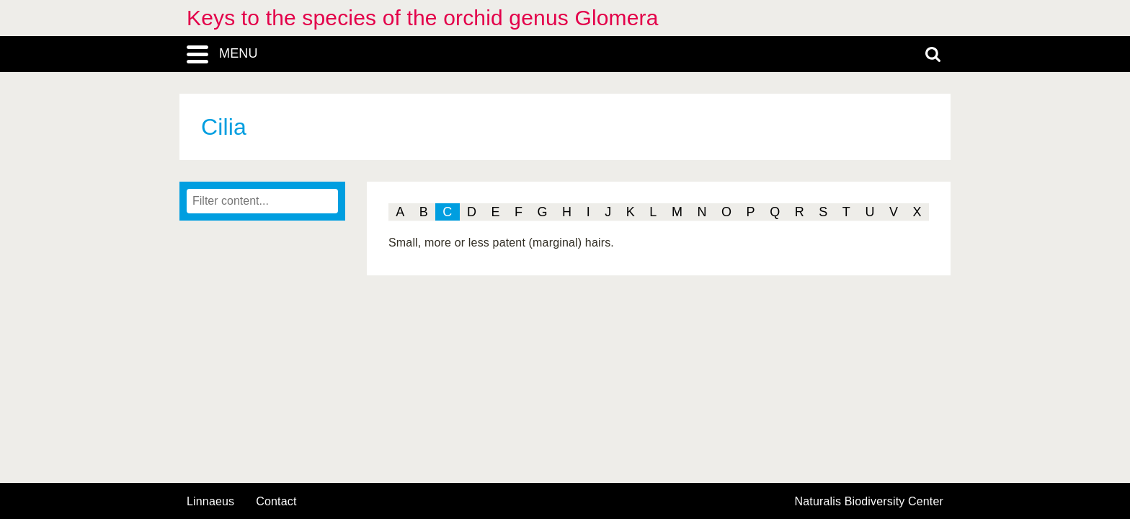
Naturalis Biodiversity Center (869, 501)
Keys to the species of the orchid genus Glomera (423, 18)
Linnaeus (210, 501)
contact (276, 501)
